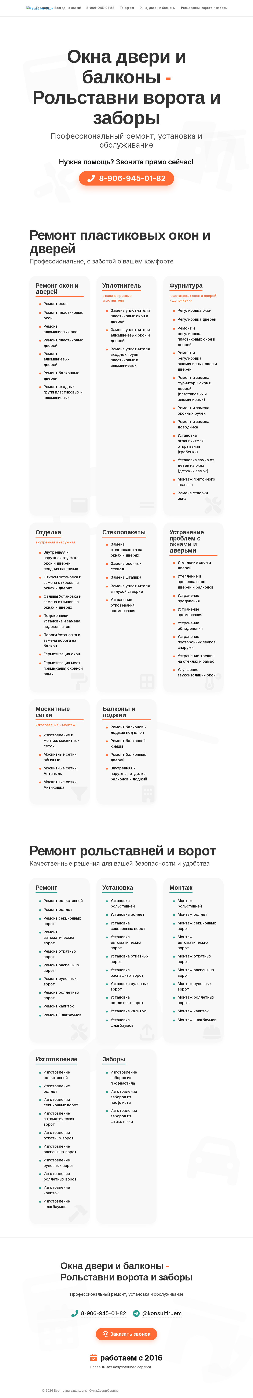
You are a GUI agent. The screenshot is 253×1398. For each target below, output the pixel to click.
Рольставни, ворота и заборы (204, 8)
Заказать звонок (127, 1334)
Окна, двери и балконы (157, 8)
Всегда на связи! (67, 8)
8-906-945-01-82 (100, 8)
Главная (42, 8)
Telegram (127, 8)
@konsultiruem (162, 1313)
